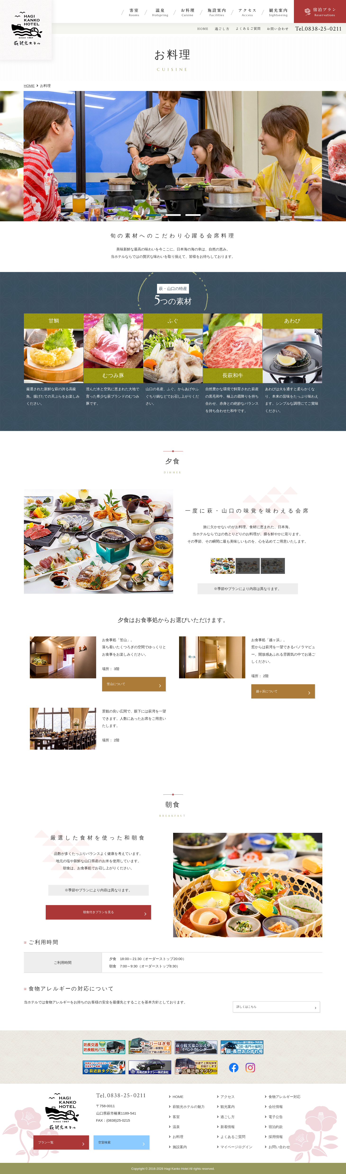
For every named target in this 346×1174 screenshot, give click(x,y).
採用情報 (274, 1136)
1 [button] (153, 215)
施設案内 (178, 1146)
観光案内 (226, 1106)
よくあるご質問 (231, 1136)
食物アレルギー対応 (283, 1096)
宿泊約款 (274, 1126)
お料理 (176, 1136)
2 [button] (173, 215)
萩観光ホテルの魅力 (187, 1106)
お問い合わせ (277, 1146)
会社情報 (274, 1106)
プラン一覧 (47, 1142)
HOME (29, 86)
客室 (174, 1116)
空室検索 (105, 1142)
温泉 (174, 1126)
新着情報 (226, 1126)
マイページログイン (235, 1146)
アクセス (226, 1096)
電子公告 (274, 1116)
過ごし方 (226, 1116)
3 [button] (193, 215)
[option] (173, 156)
